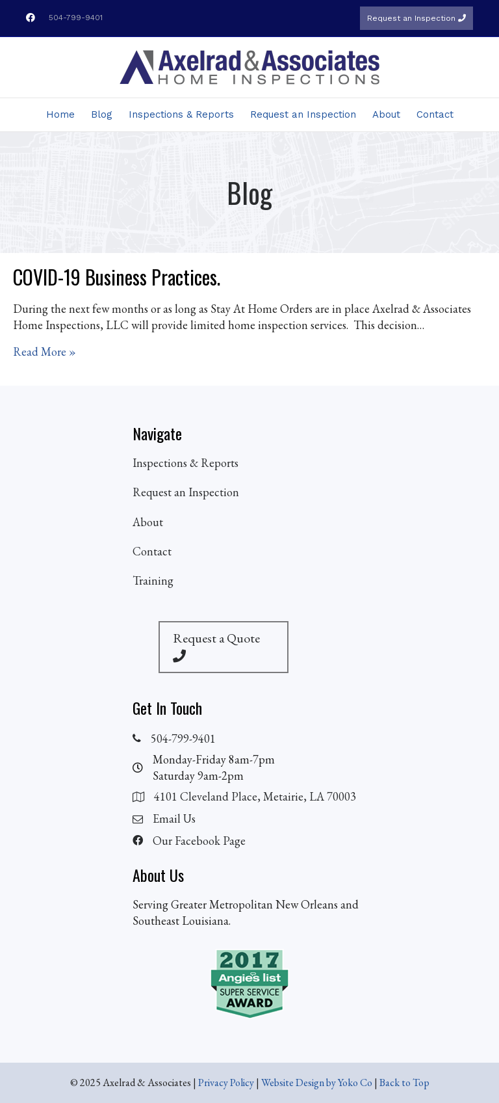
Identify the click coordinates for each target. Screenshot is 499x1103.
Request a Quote (216, 646)
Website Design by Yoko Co (316, 1082)
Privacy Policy (226, 1082)
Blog (101, 114)
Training (153, 580)
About (386, 114)
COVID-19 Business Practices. (116, 276)
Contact (435, 114)
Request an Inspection (416, 18)
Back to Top (404, 1082)
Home (60, 114)
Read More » (44, 351)
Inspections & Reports (181, 114)
